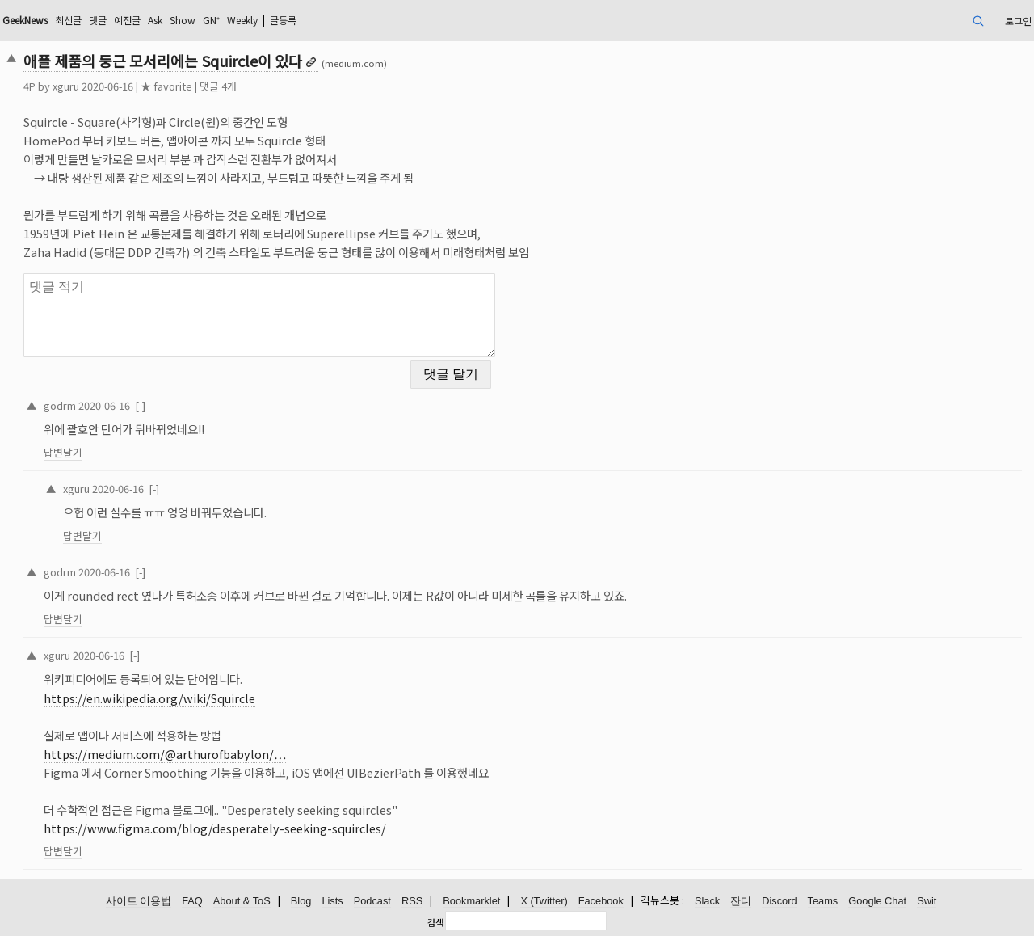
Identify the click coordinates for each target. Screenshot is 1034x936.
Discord (779, 901)
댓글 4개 (218, 86)
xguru (66, 86)
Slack (707, 901)
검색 (435, 922)
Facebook (601, 901)
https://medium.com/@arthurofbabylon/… (165, 753)
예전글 (127, 20)
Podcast (372, 901)
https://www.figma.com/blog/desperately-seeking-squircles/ (215, 828)
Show (182, 20)
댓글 (98, 20)
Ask (155, 20)
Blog (301, 901)
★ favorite (166, 86)
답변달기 (63, 452)
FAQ (192, 901)
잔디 (740, 901)
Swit (926, 901)
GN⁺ (211, 20)
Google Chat (877, 901)
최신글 (68, 20)
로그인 (1018, 20)
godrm (60, 405)
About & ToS (242, 901)
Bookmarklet (471, 901)
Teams (823, 901)
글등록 (283, 20)
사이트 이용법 (139, 901)
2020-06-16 (104, 405)
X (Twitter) (543, 901)
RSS (411, 901)
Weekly (242, 20)
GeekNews (25, 20)
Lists (332, 901)
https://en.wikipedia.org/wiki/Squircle (149, 697)
